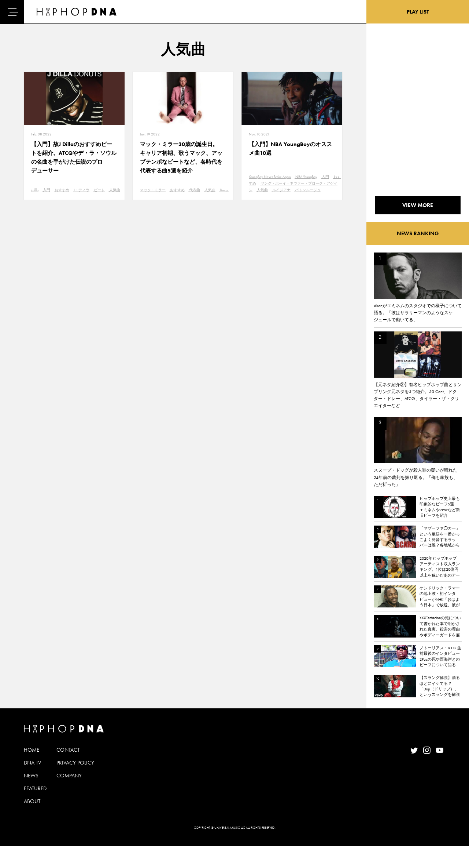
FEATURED (35, 788)
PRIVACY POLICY (75, 762)
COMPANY (69, 775)
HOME (31, 750)
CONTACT (68, 750)
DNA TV (32, 762)
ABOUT (32, 801)
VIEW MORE (417, 205)
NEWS (31, 775)
